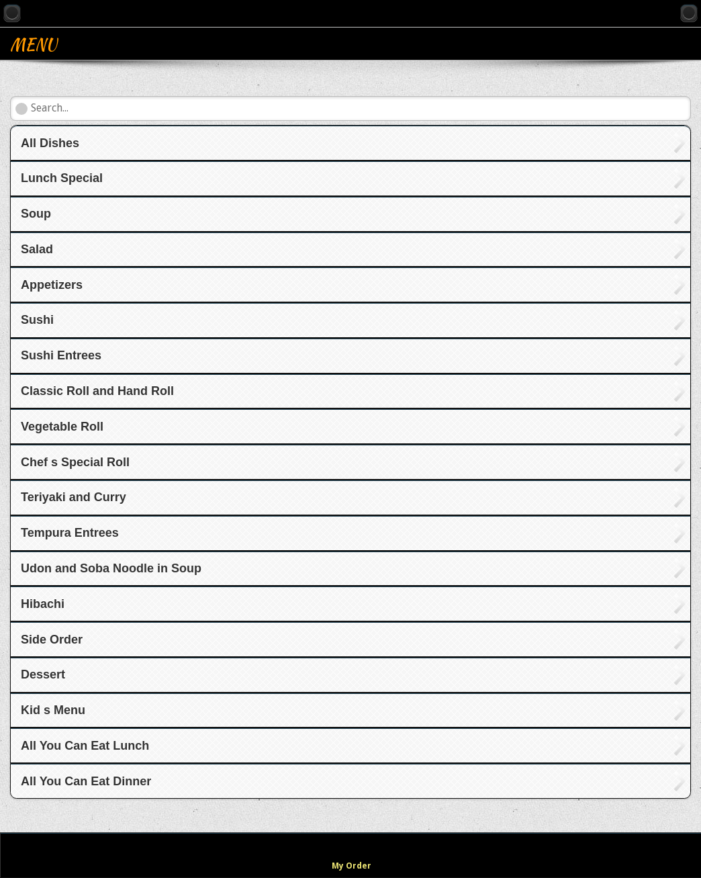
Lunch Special (62, 178)
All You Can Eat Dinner (86, 781)
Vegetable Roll (62, 426)
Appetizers (52, 285)
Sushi (37, 319)
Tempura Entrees (70, 532)
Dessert (43, 674)
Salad (37, 249)
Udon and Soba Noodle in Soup (111, 568)
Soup (36, 213)
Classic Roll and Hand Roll (97, 391)
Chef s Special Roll (75, 462)
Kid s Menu (53, 710)
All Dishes (50, 143)
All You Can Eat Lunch (85, 745)
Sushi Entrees (61, 355)
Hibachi (42, 604)
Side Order (52, 639)
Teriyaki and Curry (73, 497)
